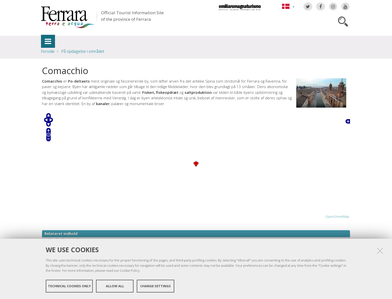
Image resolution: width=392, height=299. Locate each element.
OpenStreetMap (337, 216)
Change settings (155, 286)
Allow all (115, 286)
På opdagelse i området (82, 51)
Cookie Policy (130, 270)
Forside (47, 51)
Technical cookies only (69, 286)
